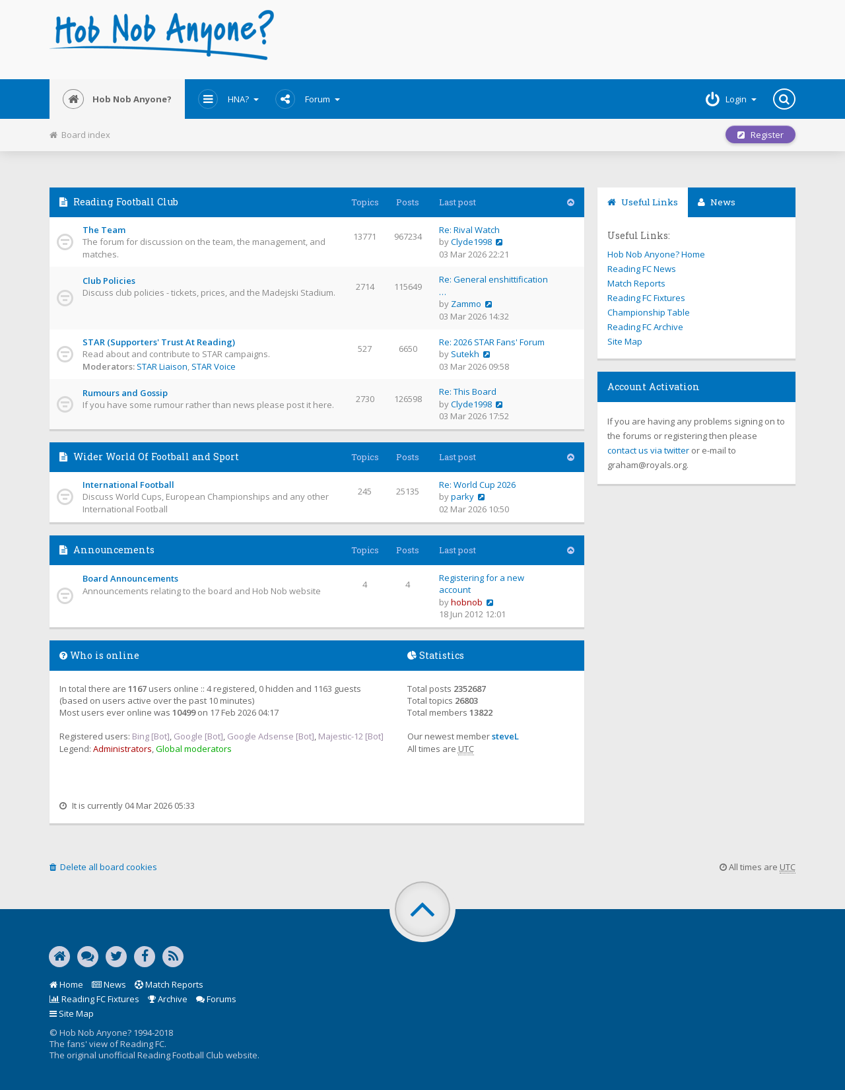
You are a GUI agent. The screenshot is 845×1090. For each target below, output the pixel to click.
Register (760, 135)
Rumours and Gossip (125, 393)
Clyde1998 (471, 242)
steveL (505, 736)
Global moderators (194, 749)
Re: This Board (467, 391)
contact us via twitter (648, 450)
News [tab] (716, 202)
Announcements (113, 549)
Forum (307, 99)
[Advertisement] (548, 39)
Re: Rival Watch (469, 230)
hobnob (467, 602)
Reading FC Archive (645, 327)
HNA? (228, 99)
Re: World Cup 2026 (477, 485)
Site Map (624, 341)
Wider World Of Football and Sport (156, 456)
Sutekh (465, 354)
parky (462, 496)
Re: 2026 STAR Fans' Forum (492, 342)
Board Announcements (130, 578)
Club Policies (109, 281)
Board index (80, 135)
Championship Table (648, 312)
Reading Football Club (125, 201)
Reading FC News (641, 269)
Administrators (122, 749)
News (109, 984)
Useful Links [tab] (642, 202)
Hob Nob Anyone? (117, 99)
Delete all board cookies (103, 867)
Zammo (466, 304)
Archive (167, 999)
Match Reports (636, 283)
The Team (104, 230)
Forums (216, 999)
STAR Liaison (162, 366)
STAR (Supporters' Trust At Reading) (159, 342)
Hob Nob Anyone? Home (656, 254)
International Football (128, 485)
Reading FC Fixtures (646, 298)
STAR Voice (213, 366)
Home (66, 984)
